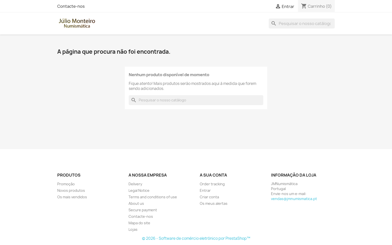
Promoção (66, 184)
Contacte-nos (71, 6)
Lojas (133, 229)
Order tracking (212, 184)
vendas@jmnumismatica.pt (294, 198)
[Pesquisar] (302, 23)
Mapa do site (139, 223)
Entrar (205, 190)
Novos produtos (71, 190)
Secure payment (142, 210)
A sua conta (213, 175)
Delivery (135, 184)
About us (136, 203)
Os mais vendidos (72, 197)
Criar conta (209, 197)
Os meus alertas (214, 203)
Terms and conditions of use (152, 197)
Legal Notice (139, 190)
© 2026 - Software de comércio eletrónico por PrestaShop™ (196, 238)
